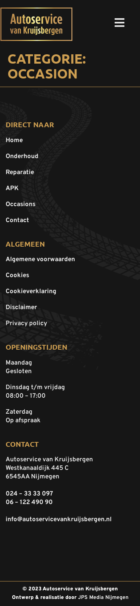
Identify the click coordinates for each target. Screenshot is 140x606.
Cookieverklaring (31, 292)
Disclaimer (21, 308)
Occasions (20, 205)
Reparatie (20, 173)
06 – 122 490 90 (29, 502)
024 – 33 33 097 (29, 494)
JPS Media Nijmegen (103, 597)
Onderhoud (22, 157)
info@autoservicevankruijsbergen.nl (59, 520)
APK (12, 189)
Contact (17, 221)
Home (14, 141)
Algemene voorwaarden (40, 260)
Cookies (17, 276)
